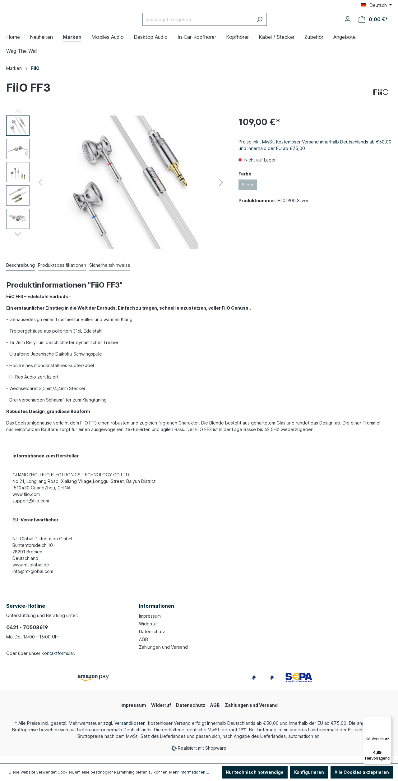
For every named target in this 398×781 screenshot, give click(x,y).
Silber (248, 192)
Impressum (150, 623)
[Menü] (388, 720)
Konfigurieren (309, 772)
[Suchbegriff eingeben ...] (213, 23)
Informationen (156, 613)
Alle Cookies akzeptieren (362, 772)
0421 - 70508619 (27, 635)
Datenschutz (152, 639)
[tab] (20, 273)
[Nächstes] (221, 189)
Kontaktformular (58, 660)
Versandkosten (130, 730)
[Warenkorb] (373, 23)
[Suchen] (275, 23)
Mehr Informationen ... (189, 772)
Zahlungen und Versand (163, 654)
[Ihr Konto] (347, 23)
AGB (143, 646)
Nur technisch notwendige (255, 772)
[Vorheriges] (40, 189)
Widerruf (148, 631)
